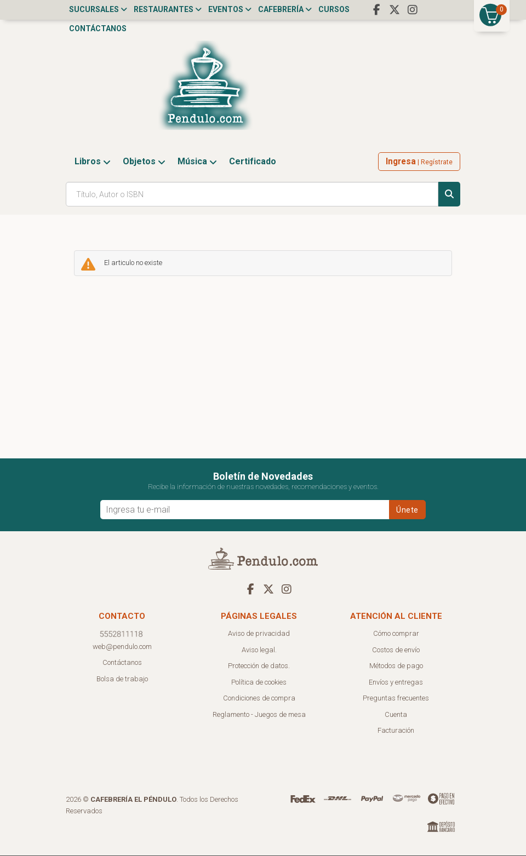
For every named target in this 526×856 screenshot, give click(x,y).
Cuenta (396, 715)
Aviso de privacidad (259, 634)
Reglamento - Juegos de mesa (259, 715)
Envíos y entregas (396, 683)
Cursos (334, 9)
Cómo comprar (396, 634)
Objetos (144, 162)
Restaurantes (168, 9)
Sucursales (98, 9)
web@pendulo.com (122, 647)
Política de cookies (259, 683)
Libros (93, 162)
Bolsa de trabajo (122, 679)
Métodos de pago (396, 666)
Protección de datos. (259, 666)
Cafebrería (285, 9)
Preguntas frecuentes (396, 698)
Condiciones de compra (259, 698)
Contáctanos (98, 28)
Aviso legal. (259, 650)
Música (197, 162)
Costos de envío (396, 650)
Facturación (396, 731)
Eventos (229, 9)
